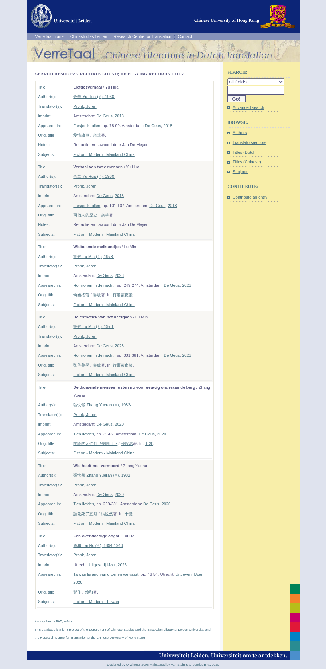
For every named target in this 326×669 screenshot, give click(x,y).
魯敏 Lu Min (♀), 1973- (93, 256)
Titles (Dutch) (245, 152)
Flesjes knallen (86, 126)
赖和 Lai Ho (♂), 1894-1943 (98, 545)
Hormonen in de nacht (93, 285)
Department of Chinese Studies (111, 629)
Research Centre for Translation (143, 36)
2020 (119, 424)
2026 (122, 565)
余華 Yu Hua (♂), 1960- (94, 96)
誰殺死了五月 (85, 514)
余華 (97, 135)
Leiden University (190, 629)
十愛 (149, 443)
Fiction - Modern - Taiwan (96, 601)
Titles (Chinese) (247, 162)
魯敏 (97, 295)
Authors (240, 132)
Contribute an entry (250, 197)
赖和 (89, 592)
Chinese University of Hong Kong (121, 637)
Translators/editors (249, 142)
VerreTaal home (49, 36)
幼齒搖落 (81, 295)
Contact (185, 36)
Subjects (240, 171)
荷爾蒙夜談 (123, 295)
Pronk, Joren (84, 106)
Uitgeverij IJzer (102, 565)
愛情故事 (81, 135)
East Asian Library (160, 629)
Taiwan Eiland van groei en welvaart (105, 574)
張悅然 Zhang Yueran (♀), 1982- (102, 405)
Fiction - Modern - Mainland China (104, 154)
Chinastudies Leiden (88, 36)
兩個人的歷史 (85, 215)
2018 (119, 116)
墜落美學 (81, 365)
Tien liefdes (83, 434)
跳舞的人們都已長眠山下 (95, 443)
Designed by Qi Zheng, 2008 (128, 664)
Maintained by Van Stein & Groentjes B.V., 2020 (184, 664)
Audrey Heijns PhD (48, 621)
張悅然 (127, 443)
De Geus (105, 116)
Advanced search (248, 107)
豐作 (77, 592)
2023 (119, 275)
